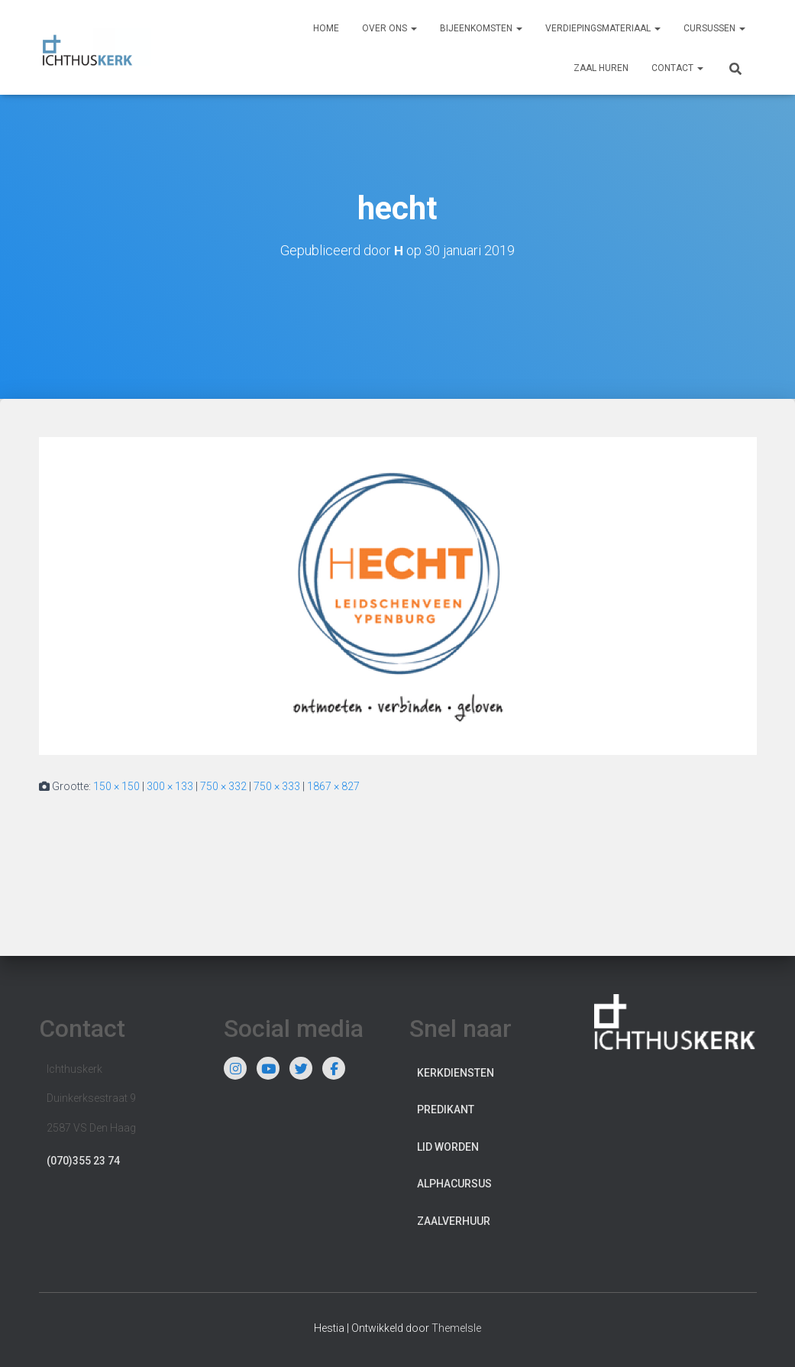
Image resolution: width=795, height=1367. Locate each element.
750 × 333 (277, 786)
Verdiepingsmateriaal (603, 28)
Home (326, 28)
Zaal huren (601, 68)
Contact (677, 68)
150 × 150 (116, 786)
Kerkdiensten (455, 1073)
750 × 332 (223, 786)
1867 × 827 (333, 786)
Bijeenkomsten (481, 28)
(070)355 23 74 (83, 1161)
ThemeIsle (456, 1328)
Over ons (389, 28)
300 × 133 (170, 786)
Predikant (445, 1109)
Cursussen (714, 28)
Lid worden (448, 1147)
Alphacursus (454, 1183)
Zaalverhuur (453, 1221)
